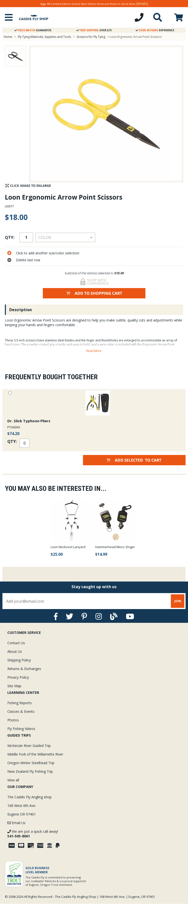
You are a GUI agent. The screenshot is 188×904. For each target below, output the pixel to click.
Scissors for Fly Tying (91, 37)
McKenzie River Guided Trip (29, 745)
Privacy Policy (18, 677)
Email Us (16, 822)
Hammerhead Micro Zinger (115, 547)
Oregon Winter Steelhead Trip (30, 762)
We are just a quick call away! (32, 833)
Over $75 (94, 30)
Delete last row (28, 260)
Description (20, 309)
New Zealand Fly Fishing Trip (30, 771)
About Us (14, 651)
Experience (155, 30)
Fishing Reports (19, 702)
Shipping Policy (19, 660)
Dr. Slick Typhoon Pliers (28, 420)
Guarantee (32, 30)
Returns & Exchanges (24, 668)
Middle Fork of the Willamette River (35, 754)
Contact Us (16, 643)
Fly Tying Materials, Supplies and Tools (44, 37)
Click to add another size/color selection (47, 253)
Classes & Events (21, 711)
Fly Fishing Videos (21, 728)
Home (8, 37)
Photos (13, 720)
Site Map (14, 686)
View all (13, 780)
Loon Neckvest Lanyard (68, 547)
